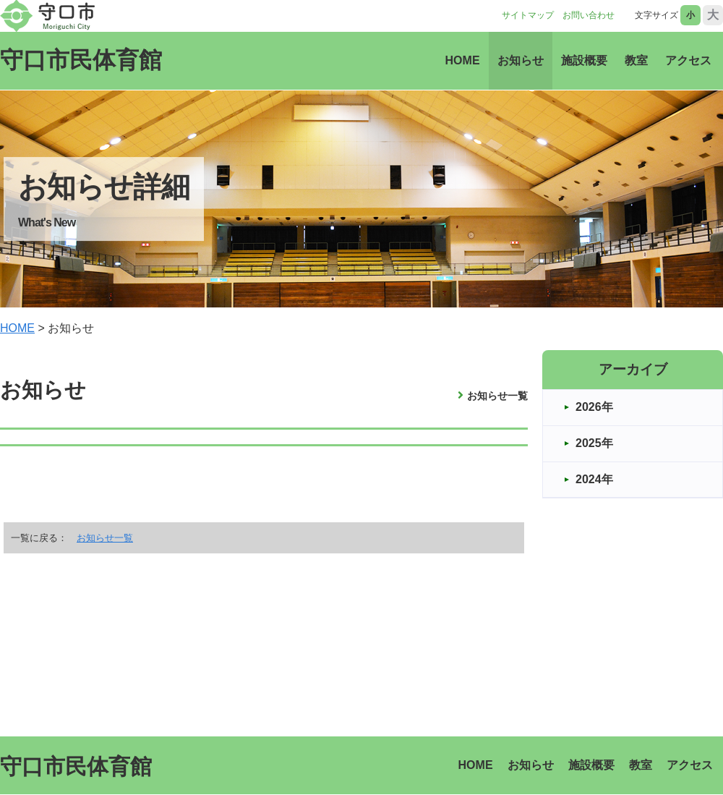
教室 (636, 60)
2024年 (594, 479)
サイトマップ (528, 15)
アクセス (688, 60)
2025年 (594, 443)
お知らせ (520, 60)
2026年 (594, 407)
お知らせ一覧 (497, 395)
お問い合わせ (588, 15)
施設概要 (584, 60)
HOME (462, 60)
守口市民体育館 (81, 60)
